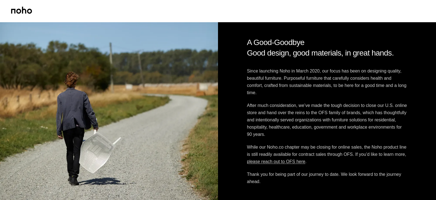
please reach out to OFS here (276, 161)
